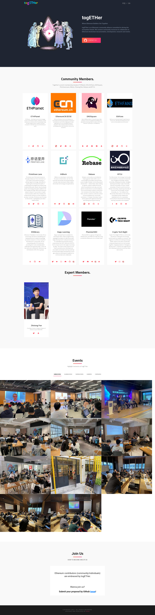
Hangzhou (57, 374)
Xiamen (89, 374)
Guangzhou (68, 374)
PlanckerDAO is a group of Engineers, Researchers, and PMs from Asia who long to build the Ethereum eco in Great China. (92, 236)
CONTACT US (90, 40)
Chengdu (98, 374)
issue (92, 591)
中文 (124, 3)
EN (129, 3)
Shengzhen (79, 374)
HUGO (88, 611)
